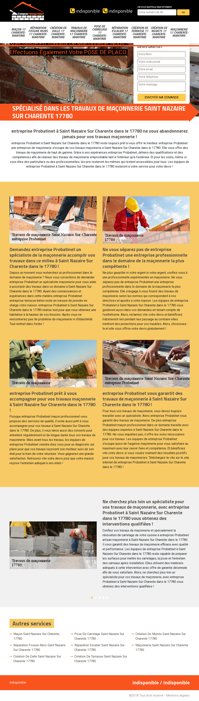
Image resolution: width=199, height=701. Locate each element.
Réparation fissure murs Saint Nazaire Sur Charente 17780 (39, 647)
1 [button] (92, 598)
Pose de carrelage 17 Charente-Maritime (99, 32)
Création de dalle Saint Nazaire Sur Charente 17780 (37, 659)
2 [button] (96, 598)
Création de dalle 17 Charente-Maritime (58, 32)
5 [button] (107, 598)
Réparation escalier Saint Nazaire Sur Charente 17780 (99, 647)
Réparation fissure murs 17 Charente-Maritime (38, 32)
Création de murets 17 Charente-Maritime (159, 32)
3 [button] (100, 598)
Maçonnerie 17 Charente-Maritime (179, 32)
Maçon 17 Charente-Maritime (18, 32)
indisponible (85, 10)
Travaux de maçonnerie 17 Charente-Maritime (78, 32)
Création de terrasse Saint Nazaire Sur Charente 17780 (100, 659)
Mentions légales (178, 695)
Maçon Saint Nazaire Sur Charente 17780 (36, 636)
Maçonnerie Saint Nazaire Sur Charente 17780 (161, 647)
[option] (99, 545)
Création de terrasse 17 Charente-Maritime (139, 32)
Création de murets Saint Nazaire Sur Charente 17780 (160, 636)
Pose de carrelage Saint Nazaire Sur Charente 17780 (99, 636)
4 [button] (103, 598)
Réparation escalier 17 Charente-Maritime (120, 32)
